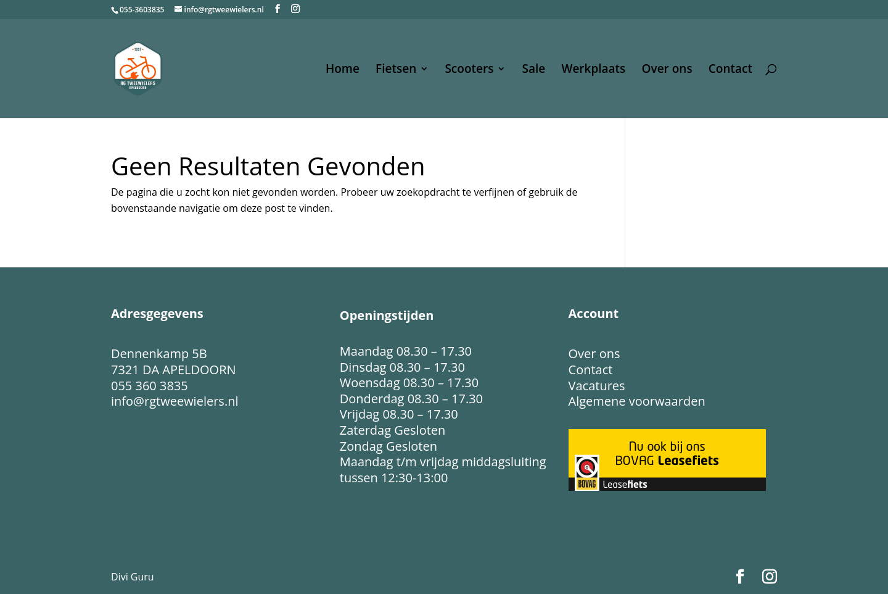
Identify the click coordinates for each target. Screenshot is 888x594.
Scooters (469, 70)
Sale (534, 70)
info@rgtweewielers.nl (174, 401)
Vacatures (597, 385)
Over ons (667, 70)
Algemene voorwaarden (637, 401)
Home (343, 70)
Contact (730, 70)
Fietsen (396, 70)
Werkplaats (593, 70)
